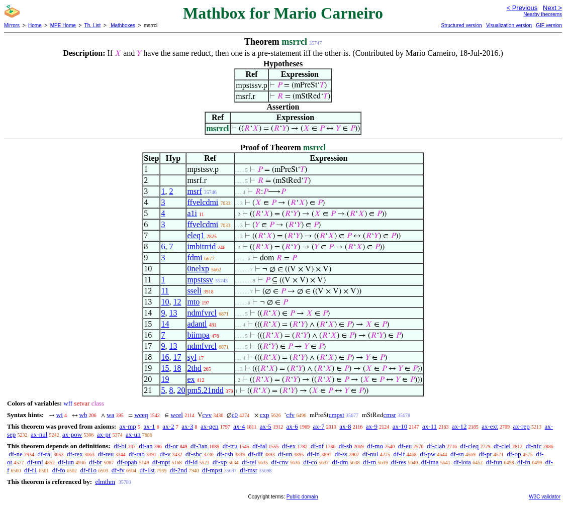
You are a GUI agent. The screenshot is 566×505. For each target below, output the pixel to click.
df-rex (75, 454)
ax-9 (372, 426)
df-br (95, 462)
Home (35, 25)
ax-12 (459, 426)
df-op (514, 454)
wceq (141, 415)
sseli (194, 290)
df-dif (255, 454)
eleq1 (196, 235)
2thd (194, 368)
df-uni (35, 462)
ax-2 (168, 426)
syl (192, 357)
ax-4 (239, 426)
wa (110, 415)
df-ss (341, 454)
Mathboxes (122, 25)
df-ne (15, 454)
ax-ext (490, 426)
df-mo (375, 446)
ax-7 (318, 426)
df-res (398, 462)
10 (165, 301)
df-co (310, 462)
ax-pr (104, 434)
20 (181, 390)
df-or (171, 446)
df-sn (457, 454)
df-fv (118, 470)
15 (165, 368)
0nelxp (198, 268)
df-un (285, 454)
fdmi (194, 257)
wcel (176, 415)
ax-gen (209, 426)
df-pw (427, 454)
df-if (399, 454)
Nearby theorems (542, 14)
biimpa (198, 335)
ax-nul (39, 434)
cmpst (336, 415)
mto (193, 301)
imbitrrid (201, 246)
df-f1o (88, 470)
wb (83, 415)
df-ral (44, 454)
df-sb (345, 446)
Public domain (302, 496)
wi (59, 415)
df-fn (523, 462)
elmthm (105, 481)
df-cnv (280, 462)
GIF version (549, 25)
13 (173, 313)
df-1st (147, 470)
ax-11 (429, 426)
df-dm (340, 462)
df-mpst (212, 470)
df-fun (494, 462)
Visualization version (509, 25)
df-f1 (30, 470)
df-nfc (534, 446)
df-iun (66, 462)
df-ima (430, 462)
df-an (145, 446)
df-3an (199, 446)
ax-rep (521, 426)
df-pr (485, 454)
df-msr (248, 470)
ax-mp (128, 426)
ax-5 (265, 426)
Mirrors (12, 25)
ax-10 (400, 426)
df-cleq (469, 446)
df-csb (225, 454)
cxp (264, 415)
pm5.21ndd (205, 390)
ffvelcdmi (202, 202)
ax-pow (72, 434)
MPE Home (63, 25)
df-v (165, 454)
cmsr (390, 415)
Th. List (92, 25)
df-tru (230, 446)
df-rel (249, 462)
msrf (194, 191)
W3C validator (544, 496)
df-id (191, 462)
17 (177, 357)
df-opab (127, 462)
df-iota (462, 462)
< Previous (521, 8)
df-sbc (193, 454)
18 (177, 368)
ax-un (133, 434)
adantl (197, 324)
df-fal (259, 446)
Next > (552, 8)
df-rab (137, 454)
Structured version (461, 25)
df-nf (317, 446)
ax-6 (292, 426)
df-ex (289, 446)
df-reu (106, 454)
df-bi (120, 446)
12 (177, 301)
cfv (290, 415)
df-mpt (161, 462)
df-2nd (178, 470)
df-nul (370, 454)
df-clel (502, 446)
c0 (235, 415)
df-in (313, 454)
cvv (207, 415)
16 (165, 357)
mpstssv (200, 279)
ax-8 (345, 426)
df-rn (369, 462)
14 (165, 324)
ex (191, 379)
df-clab (436, 446)
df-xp (220, 462)
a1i (192, 213)
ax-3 (187, 426)
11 (164, 290)
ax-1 (149, 426)
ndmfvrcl (202, 313)
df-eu (405, 446)
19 (165, 379)
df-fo (58, 470)
